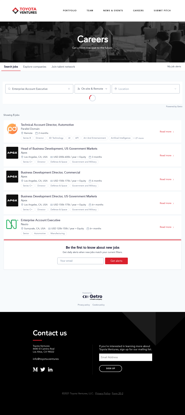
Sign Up (110, 368)
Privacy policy (84, 305)
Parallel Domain (30, 128)
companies (34, 66)
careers (138, 10)
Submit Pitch (162, 10)
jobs (11, 66)
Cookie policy (98, 305)
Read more (168, 132)
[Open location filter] (175, 88)
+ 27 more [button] (138, 138)
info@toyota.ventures (46, 358)
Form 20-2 (117, 393)
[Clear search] (69, 88)
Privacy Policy (102, 393)
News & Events (113, 10)
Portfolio (70, 10)
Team (90, 10)
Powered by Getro (174, 106)
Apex (24, 152)
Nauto (24, 224)
